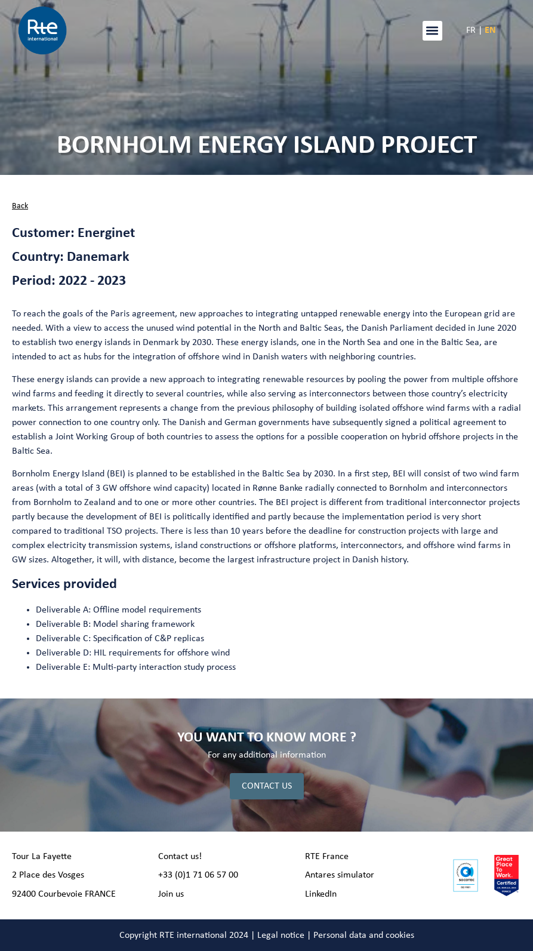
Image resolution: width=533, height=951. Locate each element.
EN (490, 30)
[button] (432, 31)
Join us (171, 894)
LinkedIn (321, 894)
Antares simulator (339, 875)
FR (471, 30)
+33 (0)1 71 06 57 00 (198, 875)
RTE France (327, 856)
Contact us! (180, 856)
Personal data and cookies (363, 935)
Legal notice (280, 935)
